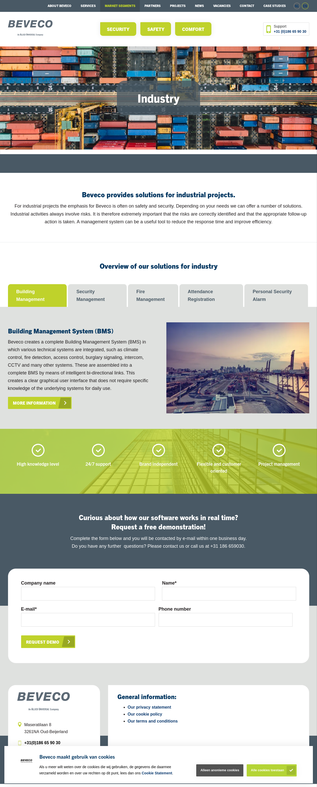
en (305, 6)
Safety (155, 29)
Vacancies (222, 6)
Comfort (193, 29)
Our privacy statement (149, 710)
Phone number (175, 610)
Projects (178, 6)
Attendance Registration (201, 295)
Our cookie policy (145, 717)
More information (35, 403)
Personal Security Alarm (272, 295)
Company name (38, 583)
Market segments (120, 6)
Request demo (43, 645)
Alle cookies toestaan (267, 770)
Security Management (90, 295)
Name (169, 583)
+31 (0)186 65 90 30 (290, 31)
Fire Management (150, 295)
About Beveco (59, 6)
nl (297, 6)
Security (118, 29)
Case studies (274, 6)
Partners (152, 6)
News (199, 6)
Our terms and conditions (153, 724)
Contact (247, 6)
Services (88, 6)
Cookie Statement (157, 773)
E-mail (29, 610)
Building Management (30, 295)
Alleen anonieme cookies (219, 770)
